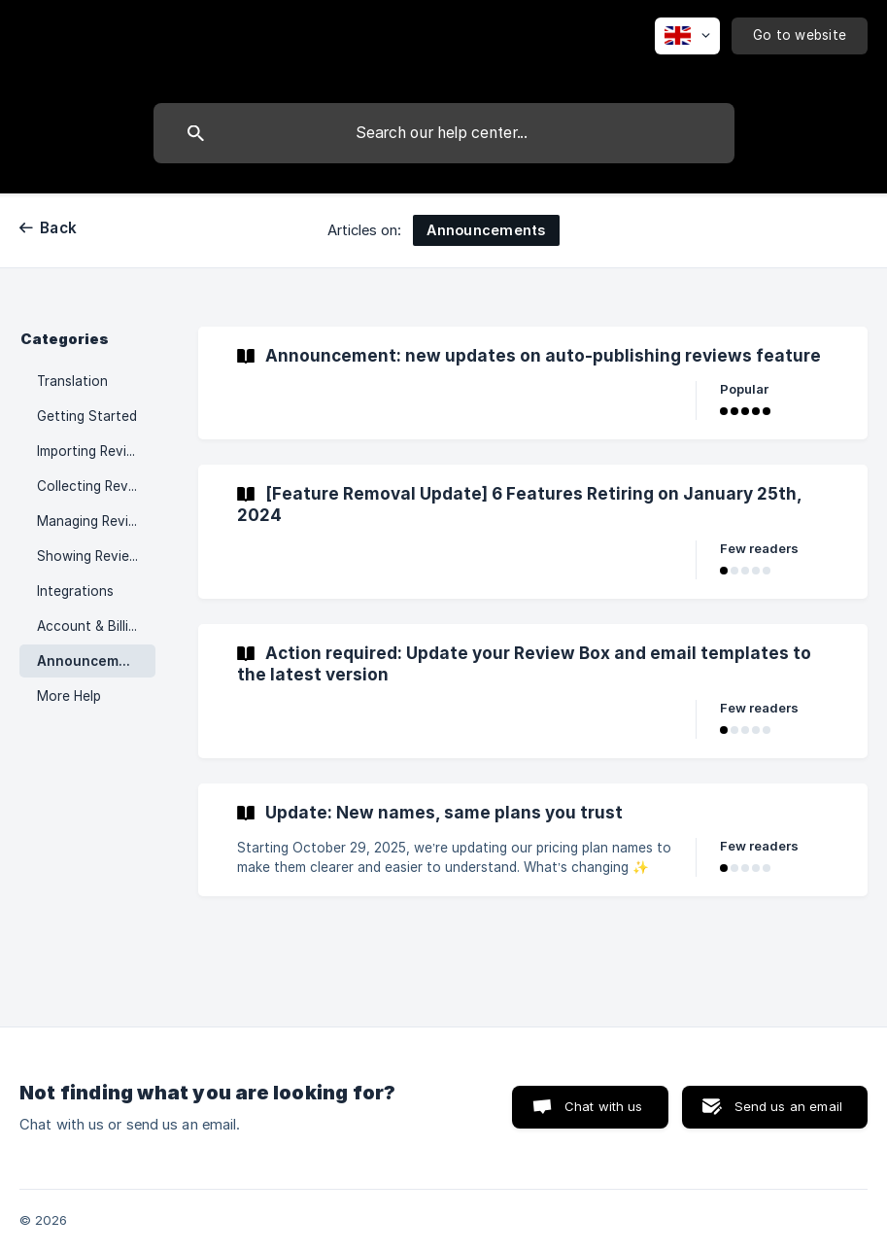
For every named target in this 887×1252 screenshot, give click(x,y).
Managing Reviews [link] (95, 521)
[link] (533, 383)
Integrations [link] (75, 591)
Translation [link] (72, 381)
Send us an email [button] (788, 1106)
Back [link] (58, 228)
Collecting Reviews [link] (96, 486)
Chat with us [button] (603, 1106)
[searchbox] (444, 133)
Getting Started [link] (87, 416)
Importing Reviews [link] (94, 451)
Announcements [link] (93, 661)
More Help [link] (69, 696)
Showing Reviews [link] (92, 556)
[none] (687, 35)
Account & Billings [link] (94, 626)
